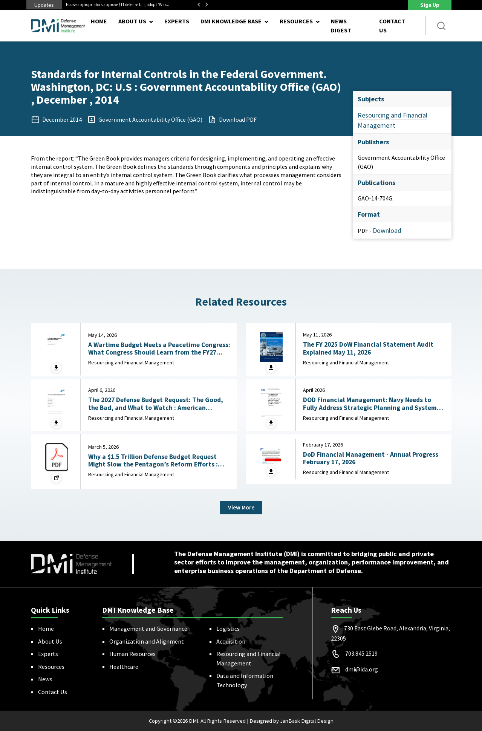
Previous (199, 4)
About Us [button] (132, 21)
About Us (50, 641)
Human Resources (132, 654)
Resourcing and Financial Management (248, 658)
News (45, 679)
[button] (441, 25)
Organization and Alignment (146, 641)
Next (206, 4)
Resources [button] (296, 21)
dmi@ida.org (361, 669)
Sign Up (429, 5)
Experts (176, 21)
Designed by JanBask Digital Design (291, 720)
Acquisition (230, 641)
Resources (51, 666)
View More (241, 507)
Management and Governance (148, 628)
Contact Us (392, 25)
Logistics (228, 628)
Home (99, 21)
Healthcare (123, 666)
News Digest (341, 25)
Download (387, 230)
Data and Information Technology (244, 680)
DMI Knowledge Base (231, 21)
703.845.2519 (361, 653)
